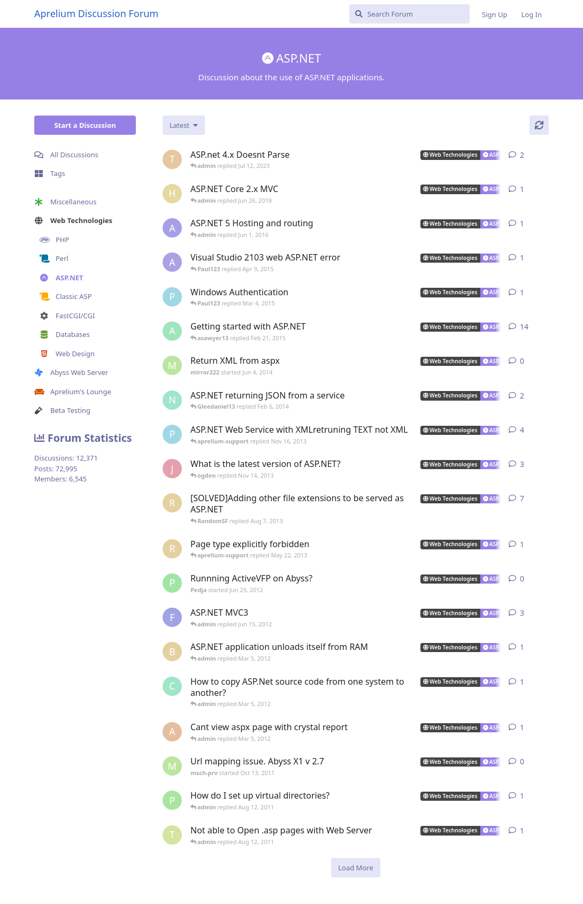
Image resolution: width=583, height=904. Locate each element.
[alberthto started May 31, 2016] (172, 228)
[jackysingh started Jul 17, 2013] (172, 468)
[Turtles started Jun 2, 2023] (172, 159)
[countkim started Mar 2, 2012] (172, 686)
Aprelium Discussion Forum (96, 13)
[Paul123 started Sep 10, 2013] (172, 434)
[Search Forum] (409, 14)
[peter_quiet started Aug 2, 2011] (172, 800)
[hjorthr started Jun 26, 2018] (172, 193)
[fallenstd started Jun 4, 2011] (172, 617)
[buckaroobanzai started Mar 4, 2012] (172, 651)
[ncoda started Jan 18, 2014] (172, 400)
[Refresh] (539, 125)
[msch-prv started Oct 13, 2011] (172, 766)
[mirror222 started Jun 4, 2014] (172, 365)
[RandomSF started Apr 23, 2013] (172, 502)
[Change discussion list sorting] (184, 125)
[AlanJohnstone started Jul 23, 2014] (172, 262)
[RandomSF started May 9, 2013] (172, 548)
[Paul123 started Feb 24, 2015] (172, 297)
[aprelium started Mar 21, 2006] (172, 331)
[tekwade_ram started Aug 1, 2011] (172, 835)
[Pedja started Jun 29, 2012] (172, 583)
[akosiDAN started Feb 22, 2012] (172, 731)
